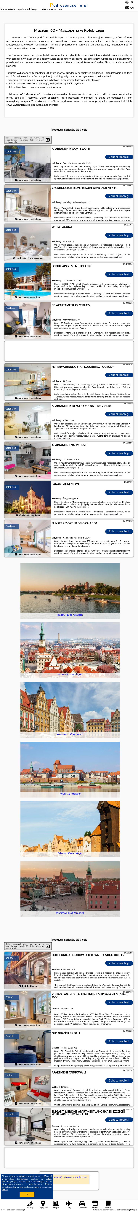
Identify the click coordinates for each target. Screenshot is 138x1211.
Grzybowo (10, 308)
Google (48, 1176)
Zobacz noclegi (119, 157)
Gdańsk (9, 1036)
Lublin (8, 1075)
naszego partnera (120, 178)
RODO (5, 1189)
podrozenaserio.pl (69, 5)
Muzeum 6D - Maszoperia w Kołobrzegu (69, 1177)
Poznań (9, 997)
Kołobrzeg (10, 151)
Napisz (134, 1210)
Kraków (9, 957)
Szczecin (9, 1114)
